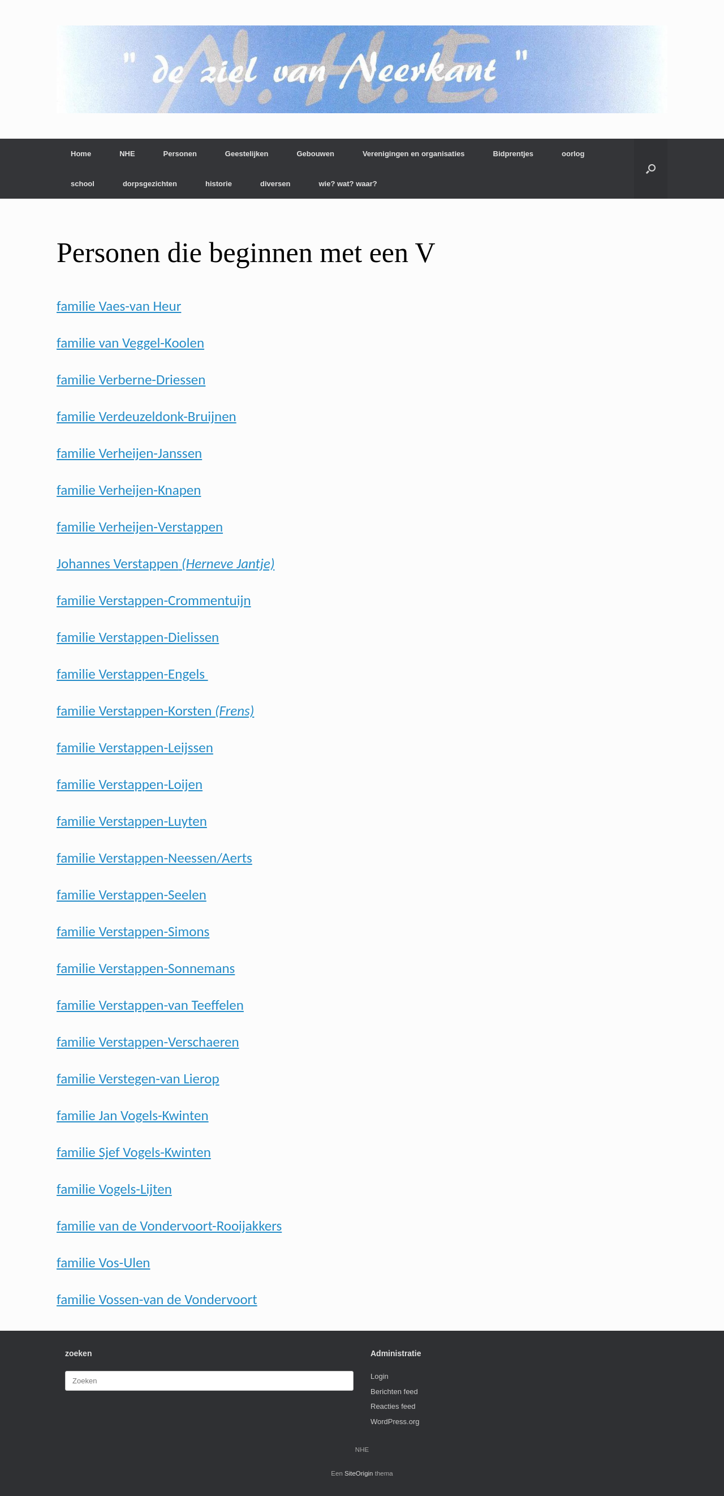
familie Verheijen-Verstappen (140, 526)
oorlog (573, 153)
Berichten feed (394, 1391)
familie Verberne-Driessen (131, 379)
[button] (650, 169)
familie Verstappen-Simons (133, 931)
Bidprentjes (513, 153)
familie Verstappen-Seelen (131, 894)
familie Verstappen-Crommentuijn (154, 600)
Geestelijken (247, 153)
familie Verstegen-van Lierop (138, 1078)
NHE (127, 153)
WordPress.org (394, 1421)
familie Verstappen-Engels (132, 674)
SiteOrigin (358, 1473)
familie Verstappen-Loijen (129, 784)
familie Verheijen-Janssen (129, 453)
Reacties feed (393, 1406)
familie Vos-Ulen (103, 1262)
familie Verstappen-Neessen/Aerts (154, 858)
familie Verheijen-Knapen (129, 490)
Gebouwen (315, 153)
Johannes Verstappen (165, 563)
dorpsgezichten (150, 183)
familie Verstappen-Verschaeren (148, 1042)
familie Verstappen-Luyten (132, 821)
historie (218, 183)
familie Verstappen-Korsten (155, 710)
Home (81, 153)
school (82, 183)
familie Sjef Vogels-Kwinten (134, 1152)
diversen (275, 183)
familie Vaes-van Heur (119, 306)
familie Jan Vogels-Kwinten (133, 1115)
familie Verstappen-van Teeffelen (150, 1005)
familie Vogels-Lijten (114, 1189)
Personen (180, 153)
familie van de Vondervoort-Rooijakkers (169, 1225)
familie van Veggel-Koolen (130, 343)
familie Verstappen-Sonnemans (146, 968)
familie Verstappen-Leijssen (135, 747)
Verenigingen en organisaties (414, 153)
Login (379, 1376)
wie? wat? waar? (347, 183)
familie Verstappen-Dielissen (138, 637)
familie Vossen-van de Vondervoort (157, 1299)
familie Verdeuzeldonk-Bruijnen (146, 416)
